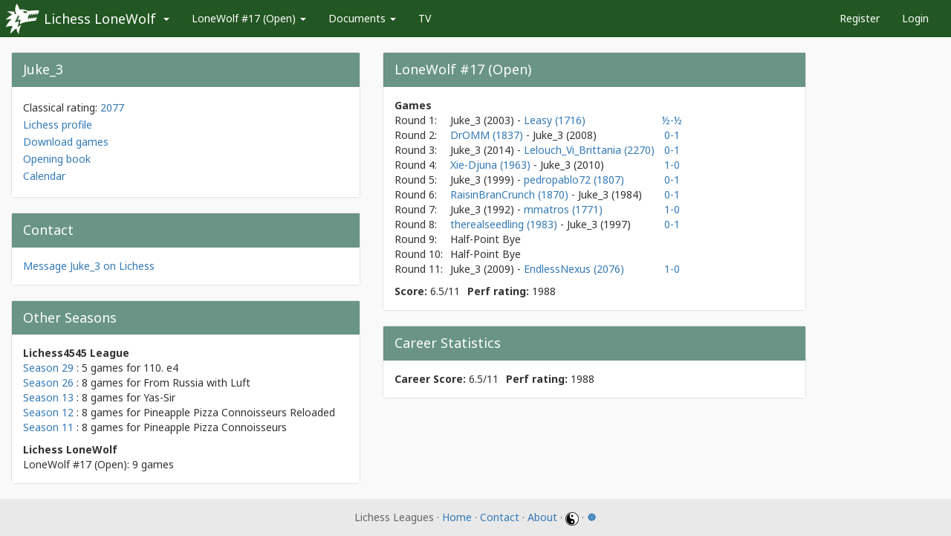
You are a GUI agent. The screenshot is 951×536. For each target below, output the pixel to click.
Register (860, 18)
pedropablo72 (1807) (574, 179)
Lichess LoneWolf (100, 19)
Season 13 (48, 397)
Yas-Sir (159, 397)
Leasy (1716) (554, 120)
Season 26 (48, 382)
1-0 (672, 165)
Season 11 (48, 427)
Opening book (57, 159)
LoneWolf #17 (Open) (249, 18)
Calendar (44, 176)
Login (915, 18)
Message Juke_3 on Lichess (89, 266)
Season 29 (48, 368)
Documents (362, 18)
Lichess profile (57, 124)
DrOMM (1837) (488, 135)
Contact (499, 517)
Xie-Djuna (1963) (491, 165)
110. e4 (160, 368)
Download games (65, 142)
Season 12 (48, 412)
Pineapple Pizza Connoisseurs (215, 427)
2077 (112, 107)
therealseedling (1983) (505, 224)
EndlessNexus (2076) (574, 269)
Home (457, 517)
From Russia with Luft (196, 382)
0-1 (672, 135)
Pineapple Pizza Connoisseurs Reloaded (239, 412)
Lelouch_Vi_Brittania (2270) (589, 150)
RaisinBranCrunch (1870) (510, 194)
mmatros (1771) (563, 209)
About (542, 517)
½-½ (672, 120)
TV (424, 18)
